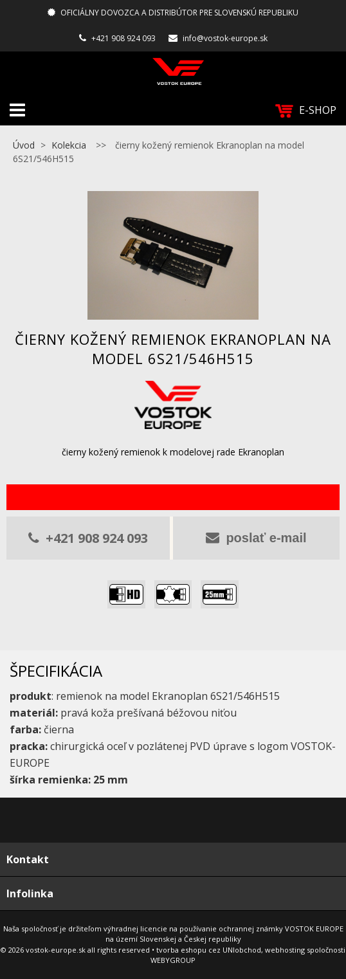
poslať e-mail (256, 538)
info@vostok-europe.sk (225, 38)
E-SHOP (305, 110)
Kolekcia (68, 145)
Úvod (24, 145)
